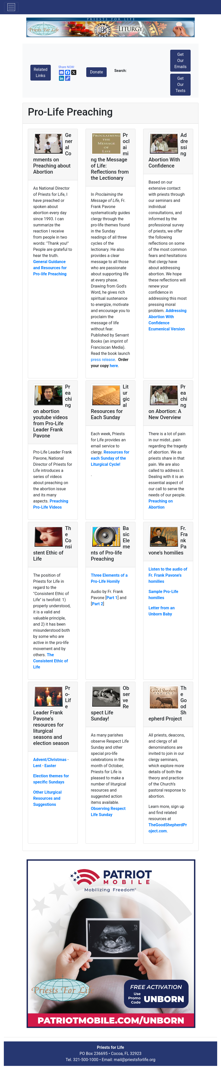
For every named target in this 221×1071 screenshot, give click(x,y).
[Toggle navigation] (11, 7)
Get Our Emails (180, 60)
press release (103, 359)
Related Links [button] (40, 72)
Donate (96, 72)
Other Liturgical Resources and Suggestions (47, 798)
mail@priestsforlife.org (134, 1059)
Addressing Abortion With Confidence (168, 316)
